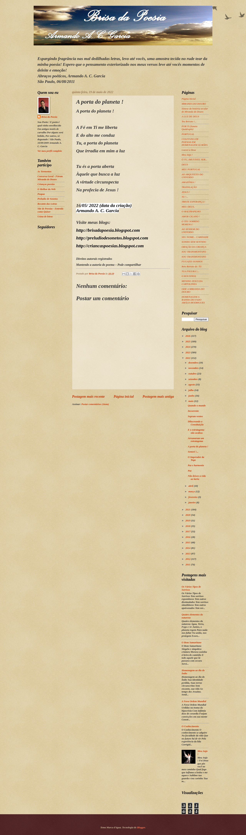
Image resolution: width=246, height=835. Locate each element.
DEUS (185, 164)
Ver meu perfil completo (49, 151)
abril (191, 486)
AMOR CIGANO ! (191, 216)
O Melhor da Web (46, 189)
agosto (192, 384)
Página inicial (124, 396)
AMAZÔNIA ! (188, 182)
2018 (188, 526)
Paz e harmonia (196, 465)
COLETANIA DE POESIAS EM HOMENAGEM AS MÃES (195, 142)
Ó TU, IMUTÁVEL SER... (194, 159)
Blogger (141, 827)
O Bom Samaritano (191, 642)
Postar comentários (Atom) (95, 404)
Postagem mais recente (88, 396)
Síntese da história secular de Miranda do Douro (195, 110)
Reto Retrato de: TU (192, 266)
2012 (188, 559)
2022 (188, 358)
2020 (188, 515)
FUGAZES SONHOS (192, 261)
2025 (188, 341)
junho (191, 395)
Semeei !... (193, 451)
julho (191, 390)
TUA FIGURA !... (190, 271)
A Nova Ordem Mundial (194, 701)
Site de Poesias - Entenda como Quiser (50, 210)
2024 (188, 347)
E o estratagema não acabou (196, 431)
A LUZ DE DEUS (190, 116)
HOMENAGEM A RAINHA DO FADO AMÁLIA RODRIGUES (193, 300)
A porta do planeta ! (198, 446)
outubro (192, 373)
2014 (188, 548)
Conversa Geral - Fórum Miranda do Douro (50, 178)
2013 (188, 553)
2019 (188, 520)
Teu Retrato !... (189, 121)
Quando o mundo (197, 405)
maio (191, 401)
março (191, 491)
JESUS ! (186, 192)
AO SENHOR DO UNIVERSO (190, 230)
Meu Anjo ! (187, 154)
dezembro (193, 362)
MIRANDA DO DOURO (194, 103)
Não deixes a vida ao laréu (197, 477)
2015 (188, 542)
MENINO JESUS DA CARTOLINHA (192, 282)
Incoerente (193, 411)
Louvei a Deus (189, 150)
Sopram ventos (195, 416)
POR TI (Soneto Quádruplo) (189, 128)
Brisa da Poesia (49, 117)
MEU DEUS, (188, 206)
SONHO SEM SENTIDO (194, 242)
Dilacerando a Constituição (196, 423)
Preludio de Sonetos (47, 199)
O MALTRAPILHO (191, 211)
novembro (193, 368)
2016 (188, 537)
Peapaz (41, 194)
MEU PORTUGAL (191, 169)
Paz (189, 470)
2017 (188, 531)
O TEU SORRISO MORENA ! (190, 223)
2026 (188, 336)
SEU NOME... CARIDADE (195, 237)
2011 (188, 564)
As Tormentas (44, 171)
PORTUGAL (188, 134)
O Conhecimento (190, 726)
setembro (193, 379)
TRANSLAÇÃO (189, 187)
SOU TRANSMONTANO (194, 251)
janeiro (192, 502)
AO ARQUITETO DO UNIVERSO (192, 176)
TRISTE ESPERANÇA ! (193, 201)
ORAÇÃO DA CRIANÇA (194, 247)
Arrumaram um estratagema (196, 439)
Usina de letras (45, 216)
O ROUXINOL (189, 276)
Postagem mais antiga (158, 396)
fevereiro (193, 497)
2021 (188, 509)
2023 (188, 352)
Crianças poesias (46, 184)
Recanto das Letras (47, 203)
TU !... (185, 197)
